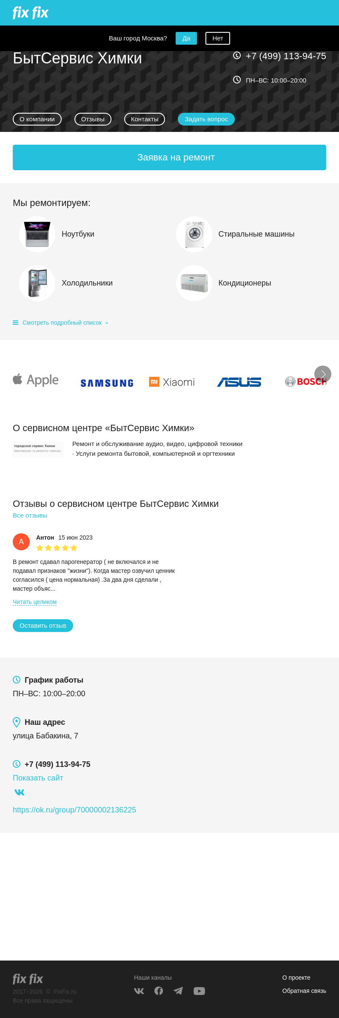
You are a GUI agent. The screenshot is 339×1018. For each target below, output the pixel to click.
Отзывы (93, 119)
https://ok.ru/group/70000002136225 (74, 810)
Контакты (145, 119)
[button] (206, 119)
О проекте (296, 977)
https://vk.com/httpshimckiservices (19, 792)
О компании (37, 119)
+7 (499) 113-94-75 (286, 56)
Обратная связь (304, 990)
